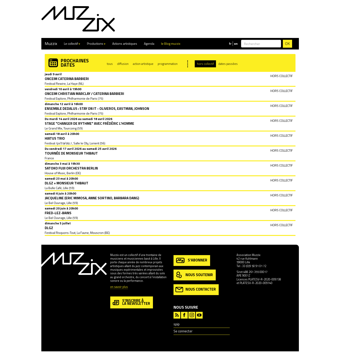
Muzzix (51, 43)
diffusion (123, 63)
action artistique (143, 63)
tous (110, 63)
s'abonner (191, 260)
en (236, 43)
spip (177, 324)
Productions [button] (96, 43)
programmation (168, 63)
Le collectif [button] (72, 43)
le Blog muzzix (170, 43)
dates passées (228, 63)
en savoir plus (119, 287)
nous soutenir (194, 275)
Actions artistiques (124, 43)
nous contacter (195, 290)
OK (287, 44)
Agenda (149, 43)
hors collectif (205, 63)
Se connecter (183, 331)
